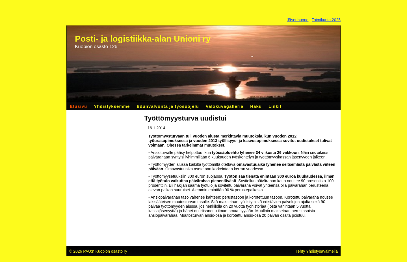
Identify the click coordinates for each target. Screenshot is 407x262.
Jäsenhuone (297, 20)
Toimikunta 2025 (326, 20)
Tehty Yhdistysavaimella (317, 251)
